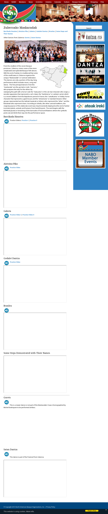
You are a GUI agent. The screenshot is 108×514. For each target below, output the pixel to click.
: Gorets (27, 38)
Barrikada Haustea (10, 31)
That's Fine (92, 511)
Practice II (33, 120)
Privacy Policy (50, 507)
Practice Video (15, 167)
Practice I (25, 120)
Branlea (52, 31)
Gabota (32, 31)
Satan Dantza (36, 38)
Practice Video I (15, 215)
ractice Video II (29, 215)
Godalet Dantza (41, 31)
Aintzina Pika (23, 31)
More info (30, 511)
